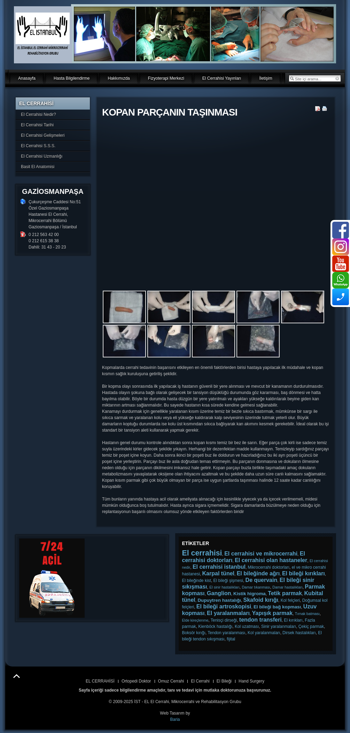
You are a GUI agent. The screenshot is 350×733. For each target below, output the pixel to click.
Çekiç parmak (311, 626)
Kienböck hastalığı (215, 626)
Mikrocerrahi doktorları (268, 567)
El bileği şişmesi (228, 580)
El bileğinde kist (196, 580)
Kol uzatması (247, 626)
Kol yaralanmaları (264, 632)
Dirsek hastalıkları (299, 632)
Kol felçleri (290, 600)
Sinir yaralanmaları (278, 626)
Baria (175, 719)
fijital (231, 639)
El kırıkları (293, 620)
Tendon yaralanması (226, 632)
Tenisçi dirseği (224, 620)
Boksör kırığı (193, 632)
